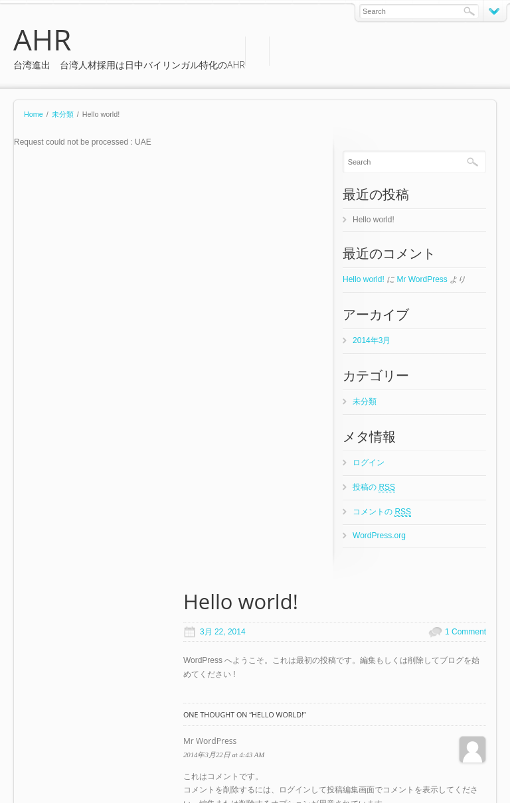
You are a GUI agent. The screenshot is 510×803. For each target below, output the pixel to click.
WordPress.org (381, 535)
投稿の (376, 487)
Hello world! (376, 219)
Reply (36, 386)
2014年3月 (374, 340)
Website (222, 554)
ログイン (371, 462)
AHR (42, 39)
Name (218, 475)
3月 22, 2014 (63, 190)
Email (218, 515)
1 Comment (304, 190)
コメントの (384, 511)
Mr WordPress (425, 279)
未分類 (63, 114)
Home (33, 114)
